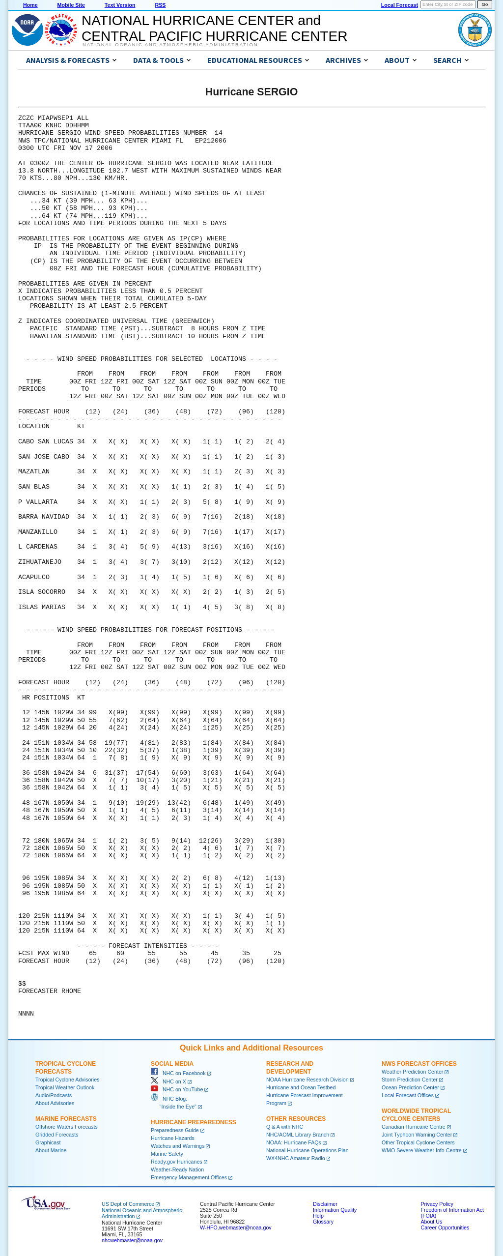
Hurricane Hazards (173, 1138)
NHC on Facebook (178, 1073)
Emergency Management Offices (189, 1177)
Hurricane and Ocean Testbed (300, 1087)
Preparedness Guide (175, 1130)
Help (318, 1216)
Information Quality (335, 1210)
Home (30, 5)
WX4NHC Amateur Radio (295, 1158)
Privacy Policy (436, 1204)
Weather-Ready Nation (177, 1169)
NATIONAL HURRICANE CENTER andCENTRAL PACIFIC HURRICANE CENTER (214, 28)
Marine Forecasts (66, 1118)
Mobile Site (71, 5)
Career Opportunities (444, 1227)
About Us (431, 1222)
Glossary (323, 1222)
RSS (160, 5)
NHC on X (168, 1081)
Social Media (172, 1063)
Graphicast (48, 1142)
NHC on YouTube (177, 1089)
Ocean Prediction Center (410, 1087)
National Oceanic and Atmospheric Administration (170, 44)
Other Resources (296, 1118)
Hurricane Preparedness (193, 1122)
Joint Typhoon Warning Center (417, 1135)
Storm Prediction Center (410, 1079)
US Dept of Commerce (128, 1204)
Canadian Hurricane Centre (414, 1127)
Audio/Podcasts (53, 1095)
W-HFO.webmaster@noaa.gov (236, 1227)
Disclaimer (325, 1204)
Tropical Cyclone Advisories (67, 1079)
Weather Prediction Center (412, 1072)
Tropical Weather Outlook (64, 1087)
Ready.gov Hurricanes (176, 1162)
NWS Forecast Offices (419, 1063)
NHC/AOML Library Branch (297, 1135)
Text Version (120, 5)
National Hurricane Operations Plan (307, 1150)
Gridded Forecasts (57, 1135)
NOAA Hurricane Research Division (307, 1079)
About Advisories (54, 1103)
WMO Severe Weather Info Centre (422, 1150)
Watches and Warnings (177, 1146)
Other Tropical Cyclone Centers (418, 1142)
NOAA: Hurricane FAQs (293, 1142)
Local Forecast (399, 5)
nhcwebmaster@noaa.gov (132, 1240)
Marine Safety (167, 1154)
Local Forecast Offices (408, 1095)
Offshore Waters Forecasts (66, 1127)
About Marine (50, 1150)
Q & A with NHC (284, 1127)
